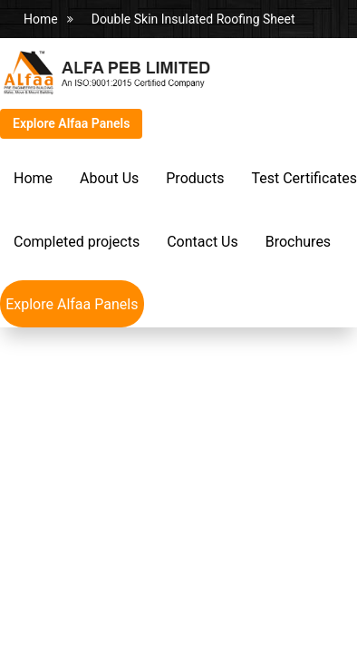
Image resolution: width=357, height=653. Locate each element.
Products (195, 178)
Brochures (298, 241)
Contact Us (202, 241)
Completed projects (77, 241)
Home (41, 19)
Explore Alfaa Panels (71, 123)
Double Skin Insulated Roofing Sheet (193, 19)
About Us (109, 178)
